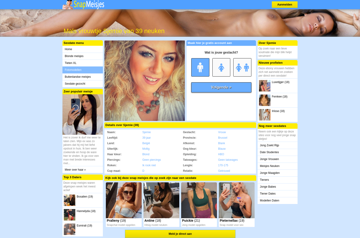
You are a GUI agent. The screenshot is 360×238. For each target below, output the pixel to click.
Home (68, 49)
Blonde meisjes (74, 56)
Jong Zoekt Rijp (269, 145)
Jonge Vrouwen (269, 159)
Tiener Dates (268, 193)
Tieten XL (70, 63)
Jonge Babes (268, 186)
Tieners (264, 179)
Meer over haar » (75, 169)
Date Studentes (269, 152)
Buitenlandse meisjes (78, 76)
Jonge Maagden (270, 173)
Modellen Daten (269, 200)
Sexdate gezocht (75, 83)
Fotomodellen (73, 70)
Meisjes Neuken (269, 166)
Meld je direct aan (180, 233)
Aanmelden (284, 4)
